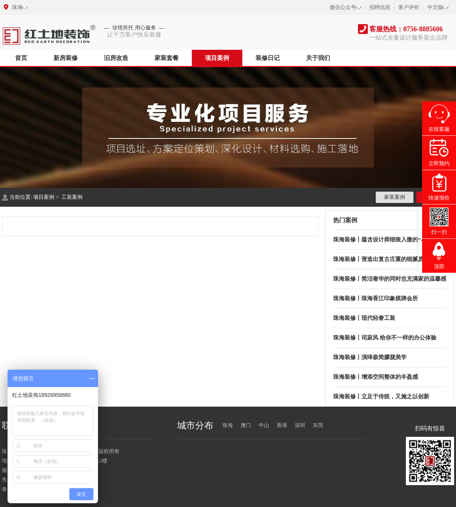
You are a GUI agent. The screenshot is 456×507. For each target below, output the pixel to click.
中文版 (435, 7)
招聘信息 (379, 7)
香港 (282, 425)
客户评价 (408, 7)
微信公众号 (343, 7)
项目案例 (43, 197)
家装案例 (394, 197)
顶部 (439, 266)
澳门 (245, 425)
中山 (264, 425)
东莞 (318, 425)
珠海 (17, 7)
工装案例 (72, 197)
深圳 (300, 425)
